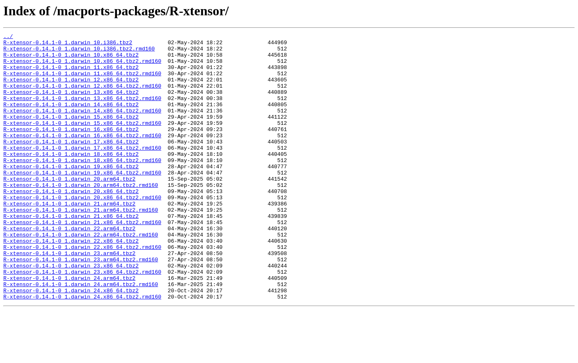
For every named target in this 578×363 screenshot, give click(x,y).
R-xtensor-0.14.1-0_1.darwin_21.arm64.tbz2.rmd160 (80, 245)
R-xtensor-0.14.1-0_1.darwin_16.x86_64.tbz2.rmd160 (82, 156)
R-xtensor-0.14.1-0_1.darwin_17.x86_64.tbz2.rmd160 (82, 171)
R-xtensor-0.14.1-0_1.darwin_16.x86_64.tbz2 (71, 149)
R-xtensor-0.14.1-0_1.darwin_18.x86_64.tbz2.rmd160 (82, 186)
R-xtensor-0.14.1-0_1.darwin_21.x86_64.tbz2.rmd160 (82, 260)
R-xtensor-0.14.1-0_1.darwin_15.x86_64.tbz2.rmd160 (82, 141)
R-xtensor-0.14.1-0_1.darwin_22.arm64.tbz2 (69, 268)
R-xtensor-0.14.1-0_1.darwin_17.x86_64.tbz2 (71, 163)
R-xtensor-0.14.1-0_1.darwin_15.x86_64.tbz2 (71, 134)
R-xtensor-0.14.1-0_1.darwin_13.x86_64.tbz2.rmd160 (82, 111)
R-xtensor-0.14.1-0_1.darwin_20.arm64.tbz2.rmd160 (80, 216)
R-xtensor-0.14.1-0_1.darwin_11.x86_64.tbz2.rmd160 (82, 82)
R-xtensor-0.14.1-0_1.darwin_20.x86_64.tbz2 (71, 223)
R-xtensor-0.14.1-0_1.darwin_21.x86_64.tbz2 (71, 253)
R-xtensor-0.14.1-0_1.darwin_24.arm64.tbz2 (69, 327)
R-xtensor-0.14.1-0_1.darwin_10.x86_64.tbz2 (71, 59)
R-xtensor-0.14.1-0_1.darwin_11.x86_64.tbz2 (71, 74)
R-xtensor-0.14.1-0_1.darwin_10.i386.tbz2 (67, 44)
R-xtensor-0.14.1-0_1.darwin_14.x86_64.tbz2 (71, 119)
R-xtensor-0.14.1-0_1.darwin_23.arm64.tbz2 (69, 297)
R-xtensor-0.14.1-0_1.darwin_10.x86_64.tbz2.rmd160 (82, 67)
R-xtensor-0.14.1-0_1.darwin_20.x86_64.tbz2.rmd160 (82, 230)
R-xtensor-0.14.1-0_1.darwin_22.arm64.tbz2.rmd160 (80, 275)
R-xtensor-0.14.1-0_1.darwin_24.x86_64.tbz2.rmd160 (82, 349)
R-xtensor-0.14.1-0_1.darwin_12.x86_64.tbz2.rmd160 (82, 96)
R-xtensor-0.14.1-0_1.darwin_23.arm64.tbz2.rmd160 (80, 305)
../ (8, 37)
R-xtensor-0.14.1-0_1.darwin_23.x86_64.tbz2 (71, 312)
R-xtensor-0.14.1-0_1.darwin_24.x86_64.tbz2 (71, 342)
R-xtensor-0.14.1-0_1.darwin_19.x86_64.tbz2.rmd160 (82, 201)
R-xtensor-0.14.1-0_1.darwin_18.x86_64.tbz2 (71, 178)
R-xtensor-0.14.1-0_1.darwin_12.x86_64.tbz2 (71, 89)
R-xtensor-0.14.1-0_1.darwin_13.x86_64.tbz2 (71, 104)
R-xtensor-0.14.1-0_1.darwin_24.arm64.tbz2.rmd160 (80, 335)
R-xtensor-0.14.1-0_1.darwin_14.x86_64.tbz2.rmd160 (82, 126)
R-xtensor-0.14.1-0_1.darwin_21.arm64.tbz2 (69, 238)
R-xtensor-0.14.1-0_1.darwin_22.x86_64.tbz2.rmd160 (82, 290)
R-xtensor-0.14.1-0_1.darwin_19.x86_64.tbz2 (71, 193)
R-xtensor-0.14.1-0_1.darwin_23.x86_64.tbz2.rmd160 (82, 320)
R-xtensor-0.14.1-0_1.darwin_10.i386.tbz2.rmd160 (79, 52)
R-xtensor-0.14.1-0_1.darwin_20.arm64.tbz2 (69, 208)
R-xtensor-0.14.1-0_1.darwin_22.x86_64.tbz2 (71, 283)
